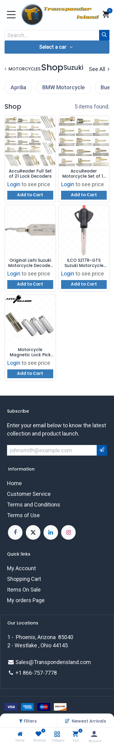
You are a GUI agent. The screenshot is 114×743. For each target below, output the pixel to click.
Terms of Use (23, 515)
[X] (33, 532)
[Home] (20, 734)
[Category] (57, 734)
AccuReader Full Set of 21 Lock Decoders (30, 174)
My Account (21, 568)
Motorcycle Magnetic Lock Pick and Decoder (30, 352)
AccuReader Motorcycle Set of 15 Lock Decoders (83, 174)
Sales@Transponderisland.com (53, 662)
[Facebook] (15, 532)
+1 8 (21, 673)
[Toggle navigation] (11, 14)
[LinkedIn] (50, 532)
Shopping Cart (24, 579)
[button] (89, 721)
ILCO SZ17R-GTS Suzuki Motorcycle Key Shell (83, 263)
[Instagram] (68, 532)
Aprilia (18, 87)
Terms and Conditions (33, 504)
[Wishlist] (38, 734)
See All (99, 69)
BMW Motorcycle (63, 87)
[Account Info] (94, 734)
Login (13, 184)
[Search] (104, 35)
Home (14, 483)
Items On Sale (24, 589)
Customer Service (29, 494)
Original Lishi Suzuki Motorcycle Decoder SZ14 (30, 263)
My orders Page (26, 600)
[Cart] (75, 734)
